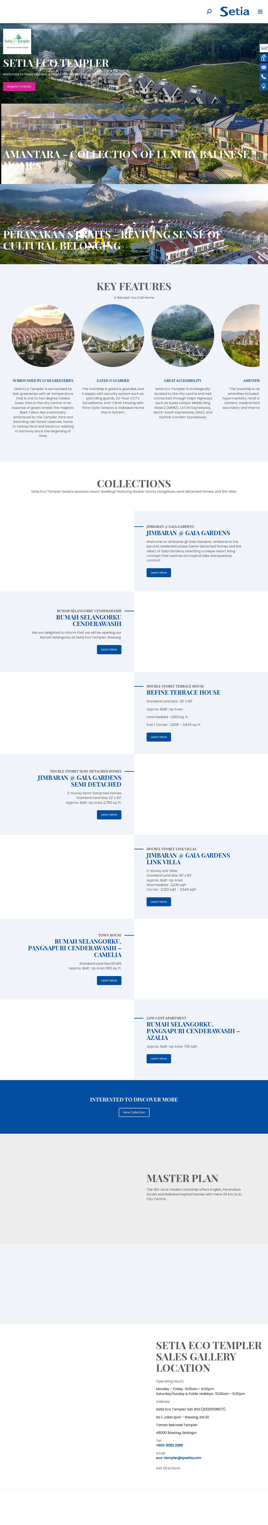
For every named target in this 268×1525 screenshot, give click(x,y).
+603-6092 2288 (169, 1445)
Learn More (159, 573)
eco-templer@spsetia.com (178, 1457)
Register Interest (19, 86)
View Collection (134, 1112)
